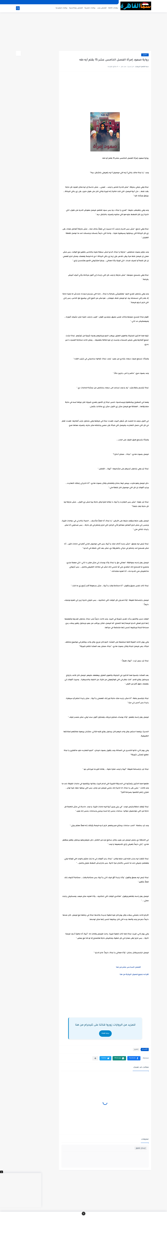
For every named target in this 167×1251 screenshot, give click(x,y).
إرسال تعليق (140, 1148)
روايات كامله (113, 8)
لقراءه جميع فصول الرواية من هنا (134, 975)
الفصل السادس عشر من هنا (128, 967)
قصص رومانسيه (76, 8)
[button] (133, 1058)
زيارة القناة (105, 1033)
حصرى (145, 55)
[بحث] (18, 8)
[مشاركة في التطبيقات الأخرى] (95, 1058)
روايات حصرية (90, 8)
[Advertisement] (83, 32)
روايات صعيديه (61, 8)
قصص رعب (101, 8)
